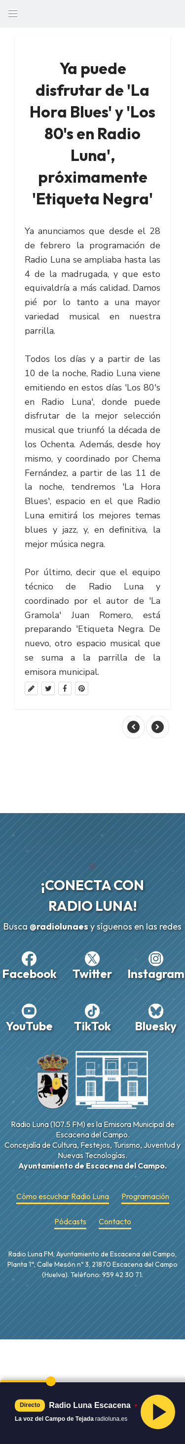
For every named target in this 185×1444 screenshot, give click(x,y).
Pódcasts (70, 1221)
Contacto (115, 1221)
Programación (145, 1196)
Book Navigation (12, 12)
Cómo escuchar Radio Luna (62, 1196)
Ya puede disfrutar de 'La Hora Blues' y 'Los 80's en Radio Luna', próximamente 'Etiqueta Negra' (92, 133)
